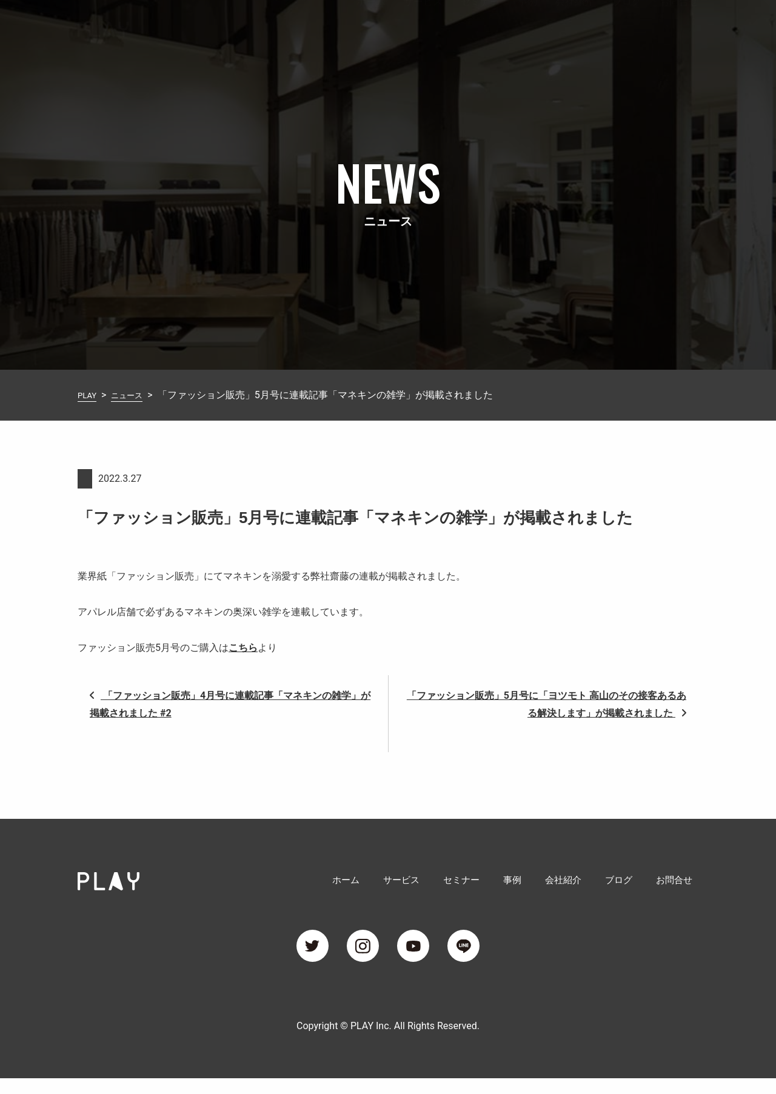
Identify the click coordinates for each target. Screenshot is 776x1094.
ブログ (626, 26)
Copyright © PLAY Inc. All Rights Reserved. (388, 1041)
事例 (527, 26)
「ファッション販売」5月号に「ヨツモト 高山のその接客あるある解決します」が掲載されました (546, 704)
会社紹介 (574, 26)
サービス (423, 26)
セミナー (480, 26)
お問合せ (679, 26)
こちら (243, 647)
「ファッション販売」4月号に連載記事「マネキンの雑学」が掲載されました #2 (230, 704)
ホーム (371, 26)
